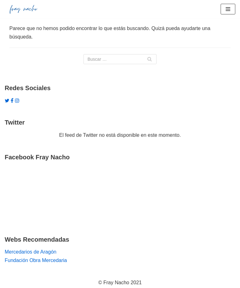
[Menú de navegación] (228, 9)
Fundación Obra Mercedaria (36, 260)
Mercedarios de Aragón (30, 252)
